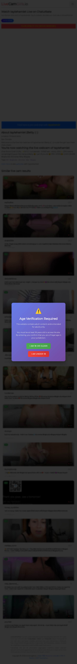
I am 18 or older (38, 346)
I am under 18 (38, 354)
